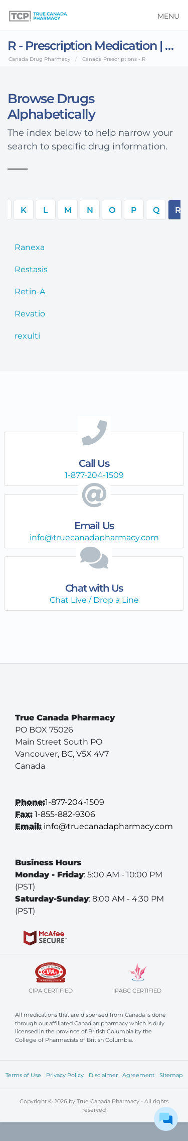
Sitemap (170, 1075)
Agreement (138, 1075)
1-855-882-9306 (65, 814)
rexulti (27, 336)
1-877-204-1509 (74, 802)
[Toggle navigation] (165, 15)
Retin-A (30, 291)
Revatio (30, 313)
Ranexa (30, 247)
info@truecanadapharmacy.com (108, 826)
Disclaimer (103, 1075)
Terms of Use (23, 1075)
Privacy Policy (65, 1075)
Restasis (31, 269)
